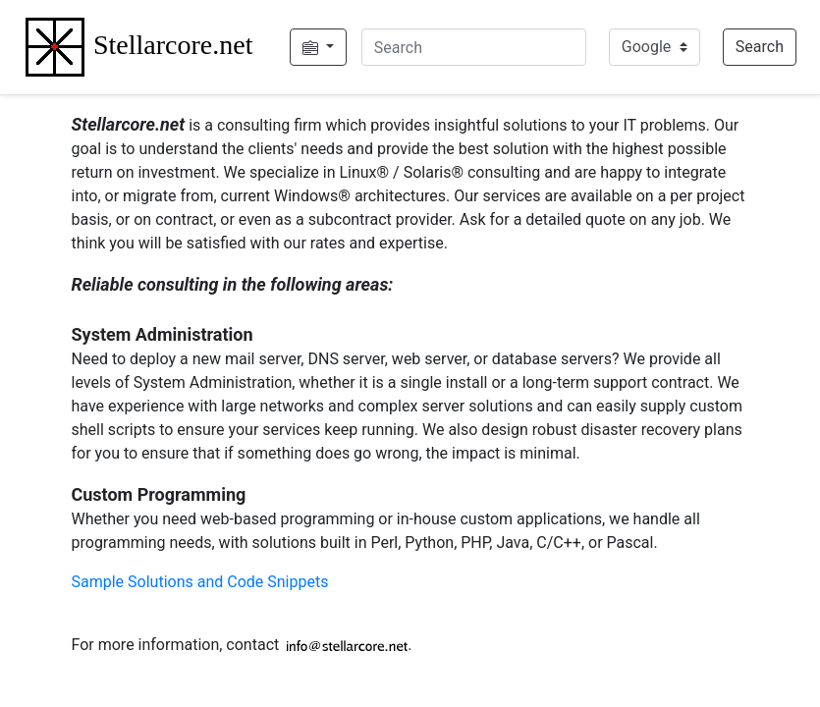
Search (760, 46)
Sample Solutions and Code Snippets (200, 581)
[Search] (473, 47)
